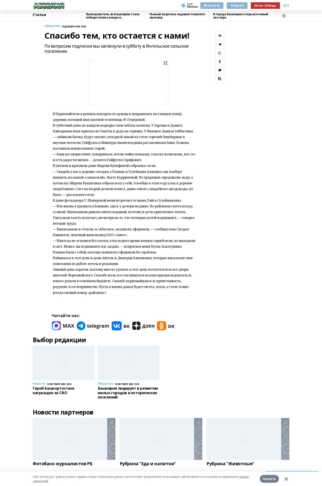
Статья (39, 15)
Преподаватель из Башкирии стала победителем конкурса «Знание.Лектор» (112, 16)
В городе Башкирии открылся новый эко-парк (240, 16)
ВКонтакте (212, 5)
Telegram (237, 5)
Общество (52, 26)
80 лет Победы (265, 5)
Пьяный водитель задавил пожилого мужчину (177, 16)
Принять (269, 479)
